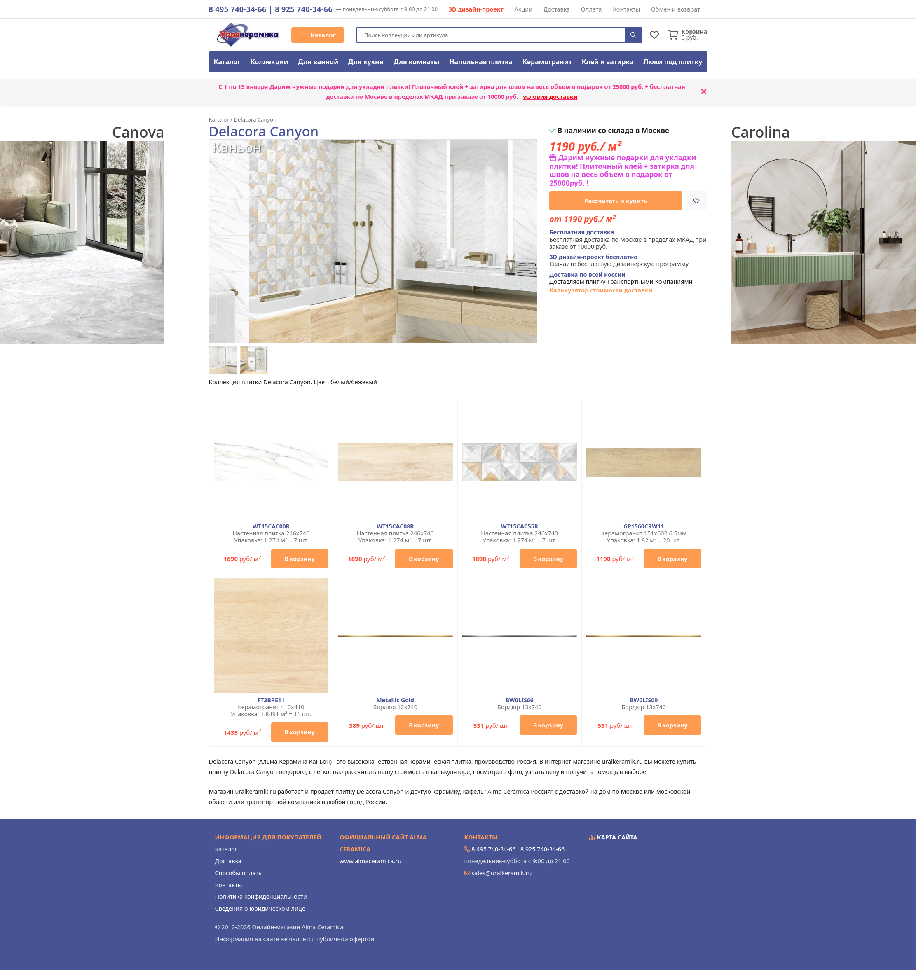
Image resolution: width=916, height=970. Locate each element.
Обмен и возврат (675, 9)
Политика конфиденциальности (261, 896)
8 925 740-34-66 (304, 9)
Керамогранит (547, 61)
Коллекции (269, 61)
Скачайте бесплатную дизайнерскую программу (619, 260)
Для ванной (318, 61)
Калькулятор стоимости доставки (600, 290)
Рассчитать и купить (616, 201)
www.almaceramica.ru (370, 861)
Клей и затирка (608, 61)
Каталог (318, 35)
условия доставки (550, 97)
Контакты (626, 9)
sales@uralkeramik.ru (501, 873)
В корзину (300, 559)
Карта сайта (613, 837)
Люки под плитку (673, 61)
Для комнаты (416, 61)
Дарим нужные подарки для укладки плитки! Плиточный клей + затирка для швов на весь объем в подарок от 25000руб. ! (622, 170)
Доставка (557, 9)
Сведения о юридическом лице (260, 908)
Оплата (591, 9)
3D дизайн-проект (476, 9)
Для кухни (366, 61)
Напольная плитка (481, 61)
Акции (524, 9)
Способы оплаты (239, 873)
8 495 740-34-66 (238, 9)
